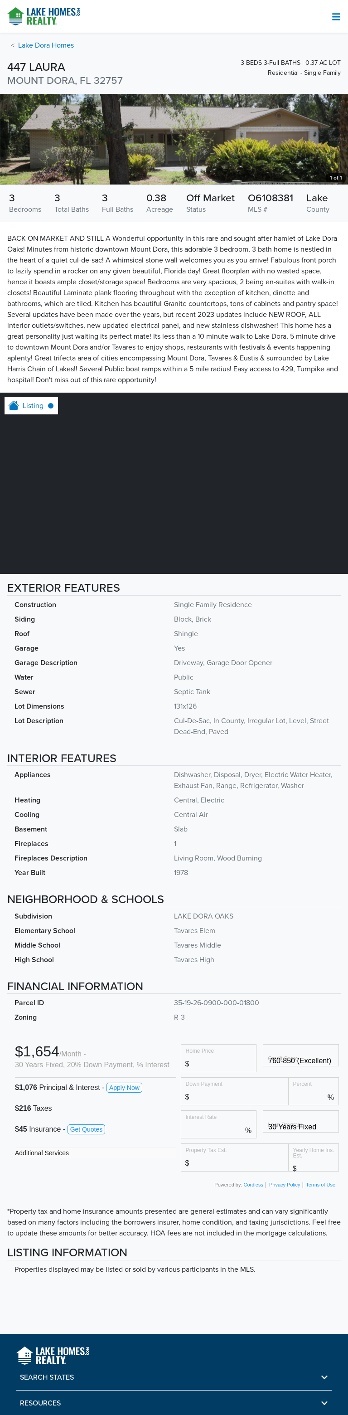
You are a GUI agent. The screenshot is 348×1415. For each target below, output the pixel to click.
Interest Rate (201, 1117)
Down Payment (204, 1084)
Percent (302, 1084)
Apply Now (124, 1087)
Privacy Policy (284, 1184)
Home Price (200, 1051)
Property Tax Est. (206, 1150)
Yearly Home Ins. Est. (313, 1152)
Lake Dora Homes (46, 45)
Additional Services (42, 1153)
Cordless (253, 1184)
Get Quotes (86, 1129)
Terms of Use (320, 1184)
